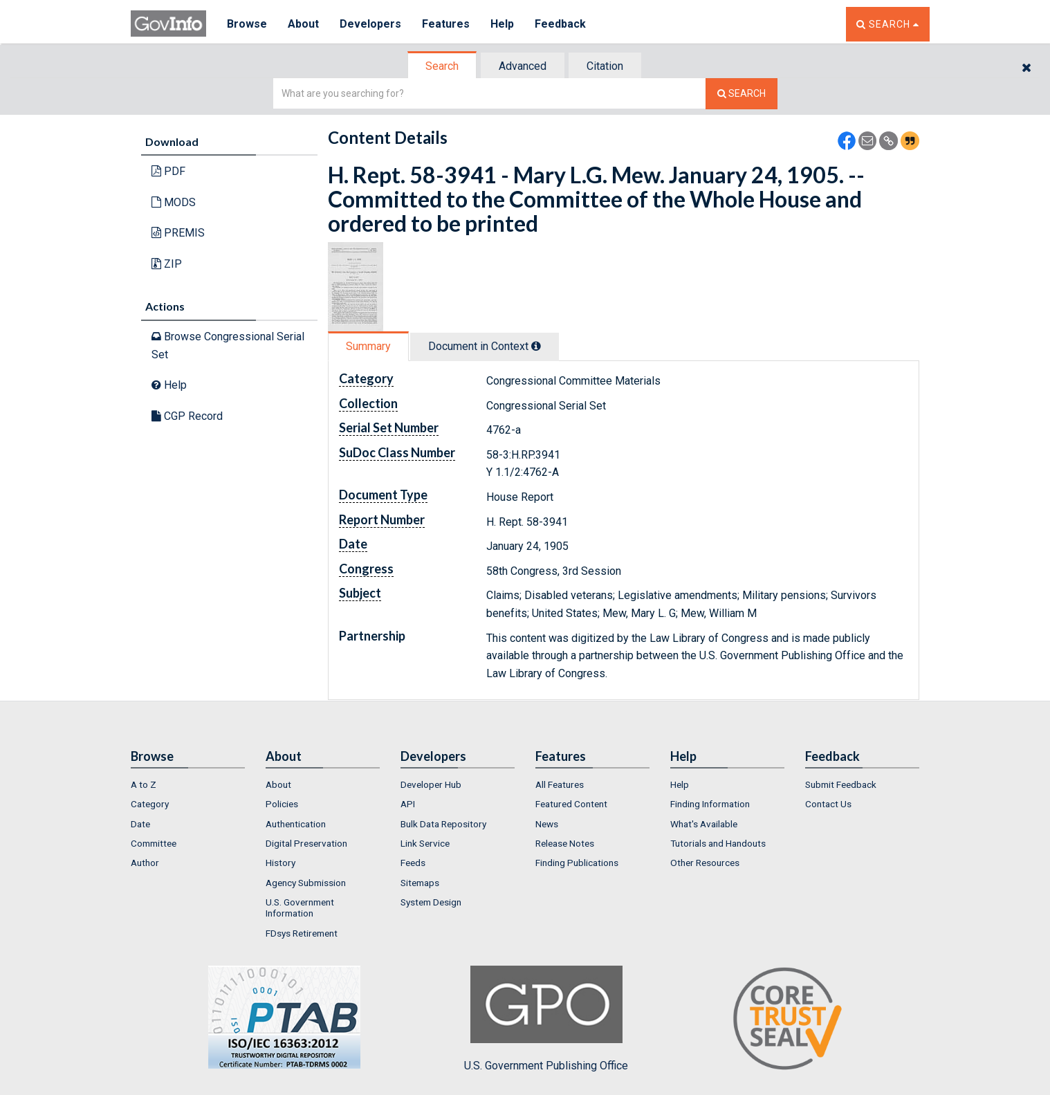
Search (442, 66)
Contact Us (828, 803)
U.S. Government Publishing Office (546, 1019)
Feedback (560, 23)
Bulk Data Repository (443, 823)
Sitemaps (419, 882)
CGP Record (187, 416)
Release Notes (564, 843)
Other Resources (704, 862)
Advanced (522, 66)
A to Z (143, 784)
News (546, 823)
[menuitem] (188, 784)
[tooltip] (536, 345)
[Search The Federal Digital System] (741, 93)
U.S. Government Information (300, 907)
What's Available (703, 823)
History (280, 862)
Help (502, 23)
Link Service (425, 843)
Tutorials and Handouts (718, 843)
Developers (370, 23)
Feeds (412, 862)
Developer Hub (430, 784)
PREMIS (178, 232)
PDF (168, 171)
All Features (559, 784)
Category (150, 803)
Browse (247, 23)
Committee (153, 843)
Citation (605, 66)
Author (145, 862)
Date (140, 823)
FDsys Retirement (302, 933)
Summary (368, 346)
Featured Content (571, 803)
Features (446, 23)
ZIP (166, 263)
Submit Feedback (840, 784)
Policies (282, 803)
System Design (430, 902)
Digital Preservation (306, 843)
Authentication (296, 823)
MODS (173, 202)
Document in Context (484, 346)
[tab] (442, 66)
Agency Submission (306, 882)
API (407, 803)
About (303, 23)
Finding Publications (576, 862)
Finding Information (710, 803)
